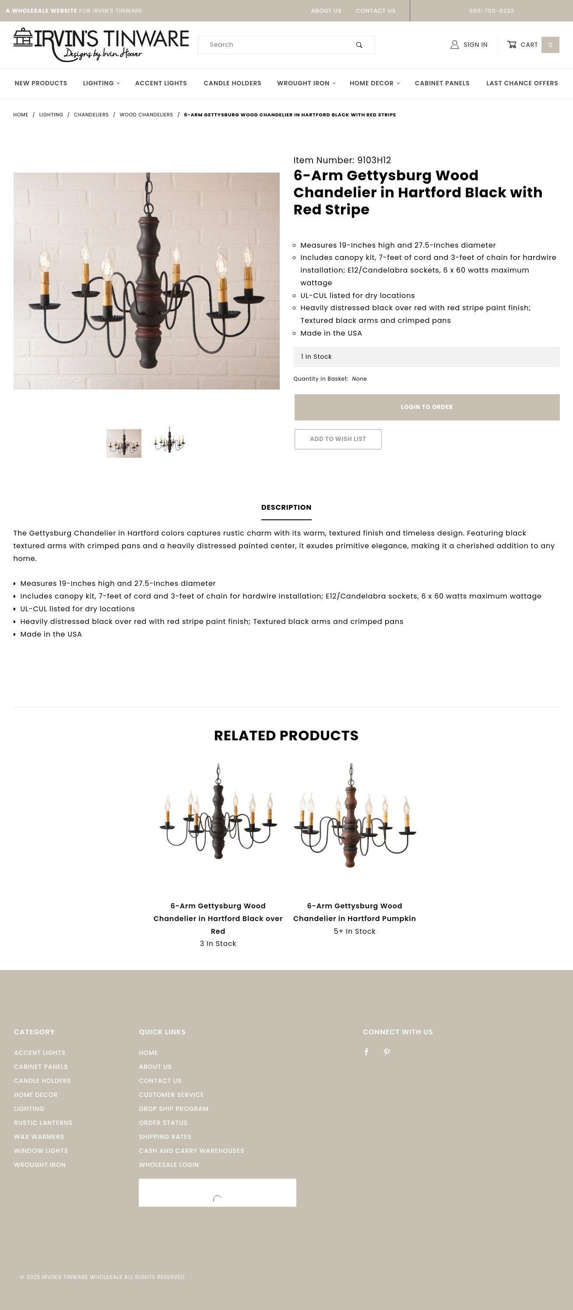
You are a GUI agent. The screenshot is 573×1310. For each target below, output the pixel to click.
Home (148, 1052)
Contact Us (376, 11)
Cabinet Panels (442, 83)
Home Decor (375, 83)
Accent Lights (161, 83)
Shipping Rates (165, 1136)
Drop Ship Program (173, 1108)
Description (286, 507)
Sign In (469, 44)
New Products (41, 83)
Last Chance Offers (522, 83)
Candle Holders (233, 83)
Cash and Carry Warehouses (191, 1150)
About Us (326, 11)
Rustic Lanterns (43, 1122)
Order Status (163, 1122)
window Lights (41, 1150)
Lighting (102, 83)
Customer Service (171, 1094)
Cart (533, 44)
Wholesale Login (169, 1164)
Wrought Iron (306, 83)
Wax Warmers (39, 1136)
